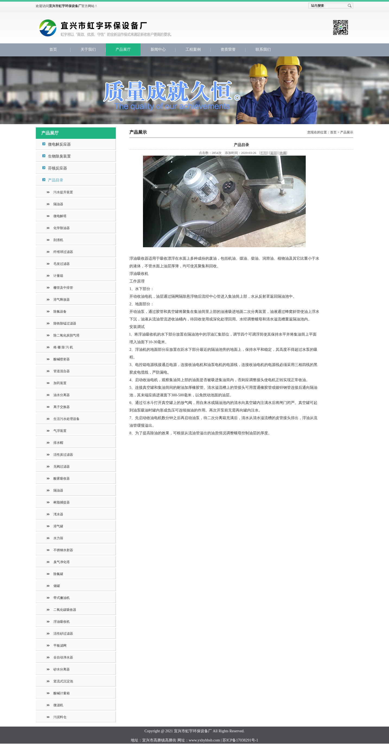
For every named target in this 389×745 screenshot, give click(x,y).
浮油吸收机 (61, 622)
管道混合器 (61, 371)
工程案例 (193, 49)
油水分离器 (61, 395)
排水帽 (58, 443)
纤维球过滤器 (63, 252)
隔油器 (58, 204)
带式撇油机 (61, 598)
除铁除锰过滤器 (64, 323)
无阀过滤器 (61, 466)
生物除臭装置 (59, 156)
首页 (53, 49)
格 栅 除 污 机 (63, 347)
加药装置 (59, 383)
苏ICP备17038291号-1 (240, 740)
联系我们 (263, 49)
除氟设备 (59, 311)
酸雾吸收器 (61, 478)
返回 (273, 153)
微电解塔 (59, 216)
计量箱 (58, 276)
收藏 (283, 153)
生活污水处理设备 (66, 419)
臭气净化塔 (61, 562)
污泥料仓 (59, 717)
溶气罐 (58, 526)
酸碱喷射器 (61, 359)
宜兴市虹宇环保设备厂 (129, 32)
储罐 (56, 586)
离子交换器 (61, 407)
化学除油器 (61, 228)
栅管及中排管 (63, 288)
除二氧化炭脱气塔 (66, 335)
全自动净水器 (63, 657)
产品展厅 (123, 49)
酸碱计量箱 (61, 693)
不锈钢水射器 (63, 550)
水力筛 (58, 538)
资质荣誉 (228, 49)
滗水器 (58, 514)
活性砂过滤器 (63, 633)
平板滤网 (59, 645)
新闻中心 (158, 49)
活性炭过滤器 (63, 455)
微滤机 (58, 705)
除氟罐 (58, 574)
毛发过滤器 (61, 264)
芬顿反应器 (57, 168)
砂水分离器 (61, 669)
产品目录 (55, 180)
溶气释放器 (61, 299)
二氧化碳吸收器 (64, 610)
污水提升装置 (63, 192)
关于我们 (88, 49)
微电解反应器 (59, 144)
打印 (264, 153)
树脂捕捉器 (61, 502)
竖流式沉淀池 (63, 681)
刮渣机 (58, 240)
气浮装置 (59, 431)
